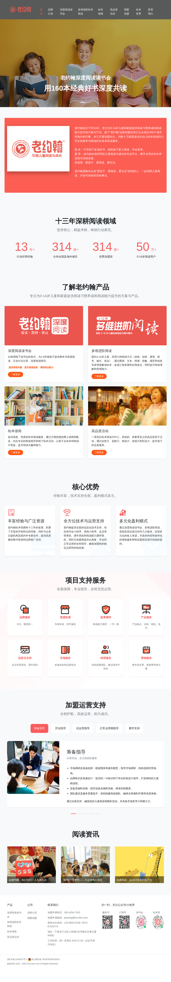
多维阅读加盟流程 (71, 971)
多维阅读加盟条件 (32, 971)
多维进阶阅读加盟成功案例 (93, 971)
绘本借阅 (100, 11)
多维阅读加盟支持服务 (46, 975)
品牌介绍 (50, 11)
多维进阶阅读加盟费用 (52, 971)
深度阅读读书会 (66, 11)
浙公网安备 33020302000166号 (44, 959)
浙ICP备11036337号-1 (17, 959)
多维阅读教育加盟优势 (116, 971)
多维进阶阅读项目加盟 (24, 975)
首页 (41, 11)
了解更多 (15, 374)
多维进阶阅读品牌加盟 (110, 975)
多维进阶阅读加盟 (15, 971)
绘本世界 (138, 11)
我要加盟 (126, 11)
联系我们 (150, 11)
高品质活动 (114, 11)
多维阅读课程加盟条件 (89, 975)
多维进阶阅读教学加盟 (67, 975)
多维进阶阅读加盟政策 (138, 971)
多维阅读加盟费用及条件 (133, 975)
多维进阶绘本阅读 (85, 11)
